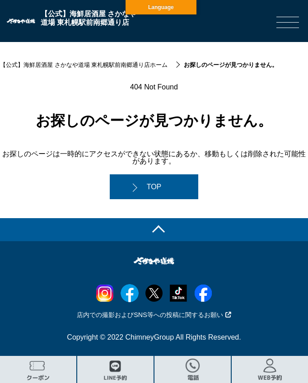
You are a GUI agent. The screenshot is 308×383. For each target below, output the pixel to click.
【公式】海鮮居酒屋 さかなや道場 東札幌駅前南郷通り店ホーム (84, 64)
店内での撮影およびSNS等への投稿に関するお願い (154, 314)
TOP (154, 187)
